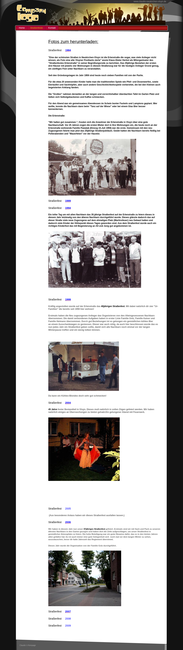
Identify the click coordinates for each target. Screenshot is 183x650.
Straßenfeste (36, 28)
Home (22, 28)
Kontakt (52, 28)
